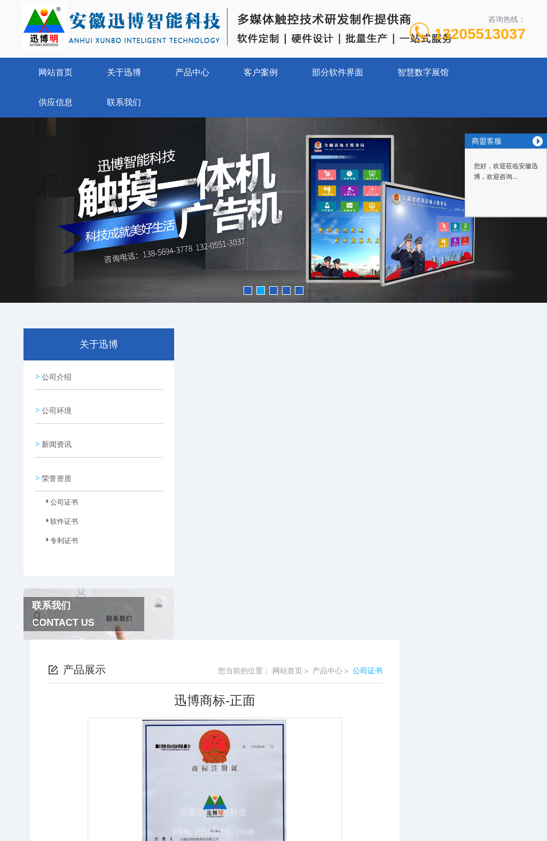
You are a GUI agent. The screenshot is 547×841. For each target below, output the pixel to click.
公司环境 (56, 406)
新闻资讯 (56, 436)
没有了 (223, 649)
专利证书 (58, 533)
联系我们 (124, 102)
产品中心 (192, 72)
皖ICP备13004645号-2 (348, 741)
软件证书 (58, 513)
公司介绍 (56, 375)
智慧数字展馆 (423, 72)
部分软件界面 (337, 72)
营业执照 (273, 775)
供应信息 (55, 102)
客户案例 (261, 72)
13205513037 (480, 34)
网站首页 (55, 72)
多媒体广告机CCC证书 (249, 631)
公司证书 (58, 494)
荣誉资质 (56, 466)
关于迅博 (124, 72)
